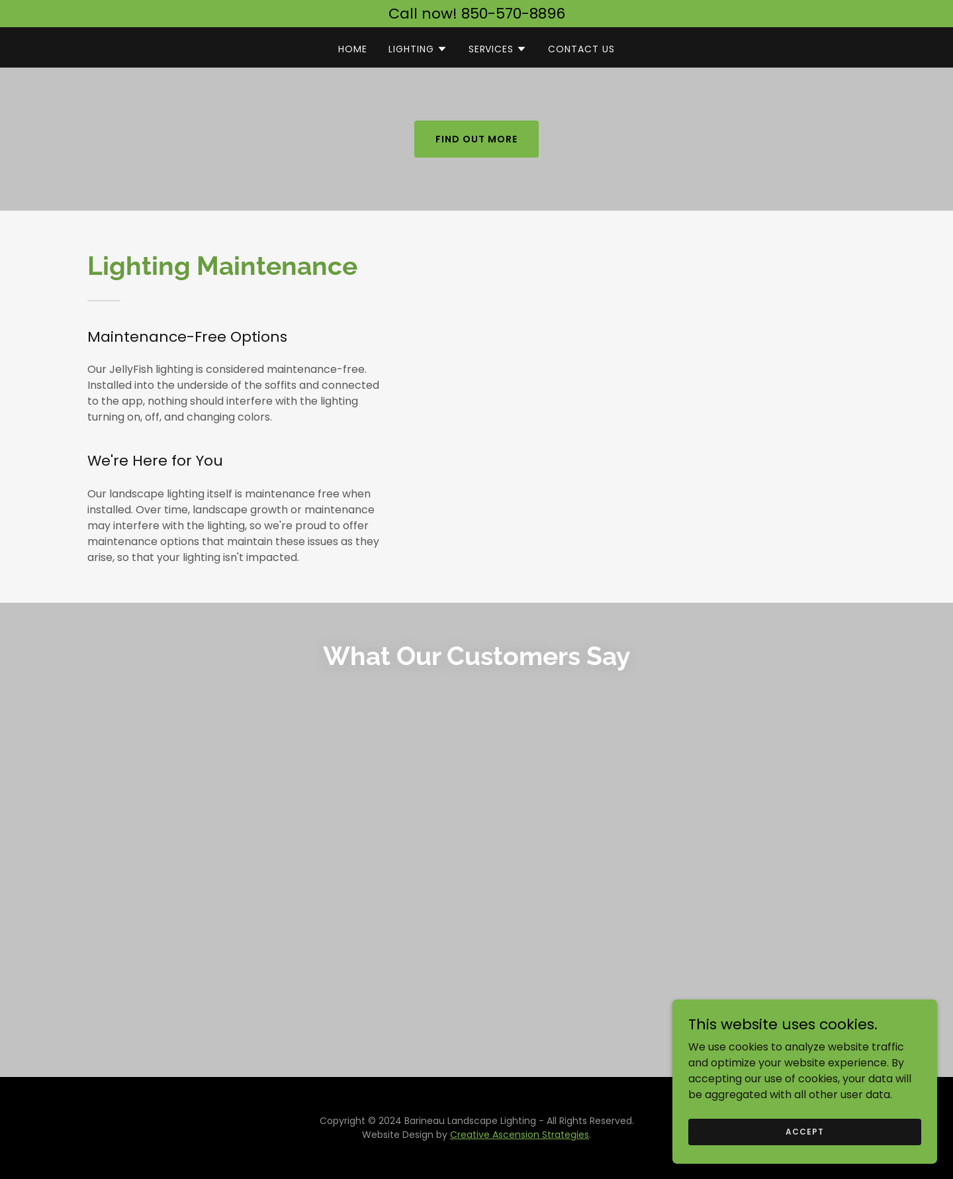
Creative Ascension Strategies (519, 1134)
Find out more (476, 139)
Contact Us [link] (581, 49)
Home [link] (352, 49)
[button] (417, 49)
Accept (804, 1131)
